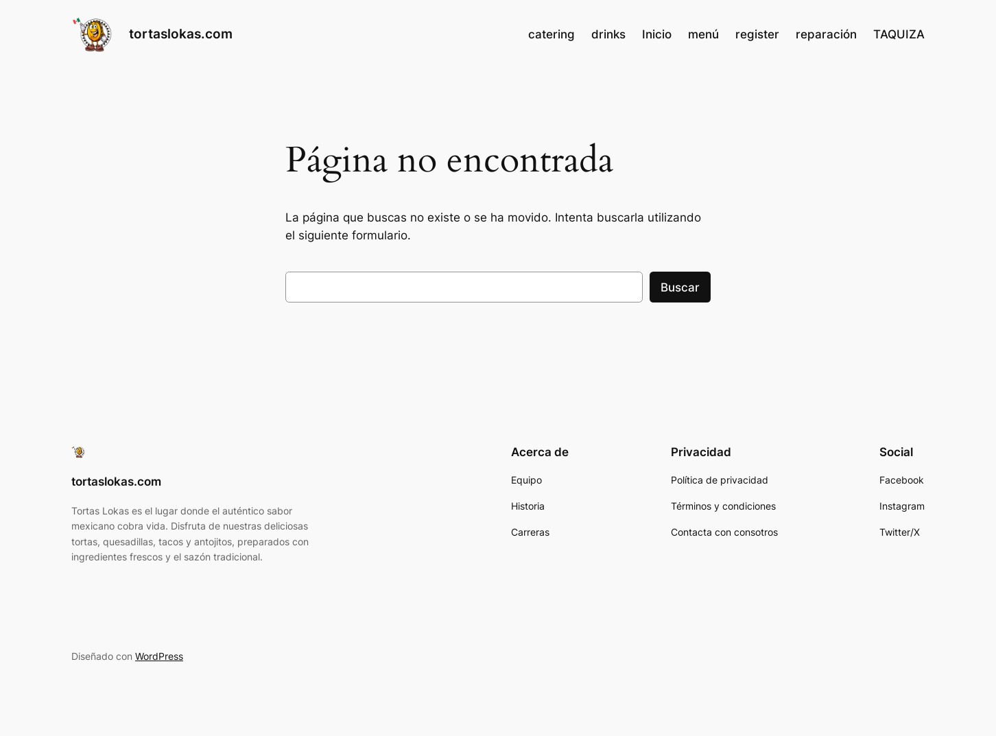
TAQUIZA (899, 34)
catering (551, 34)
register (757, 34)
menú (703, 34)
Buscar (680, 287)
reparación (826, 34)
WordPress (159, 656)
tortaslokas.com (181, 33)
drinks (608, 34)
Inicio (657, 34)
